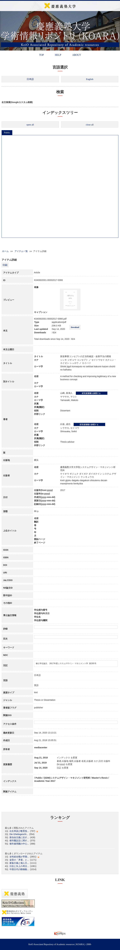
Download (75, 327)
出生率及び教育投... (19, 831)
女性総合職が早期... (19, 856)
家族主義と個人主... (19, 863)
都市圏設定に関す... (19, 840)
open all (30, 124)
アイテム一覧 (21, 251)
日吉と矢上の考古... (19, 866)
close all (90, 124)
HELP (58, 55)
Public (7, 132)
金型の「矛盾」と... (19, 860)
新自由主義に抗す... (19, 837)
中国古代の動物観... (19, 869)
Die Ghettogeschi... (18, 834)
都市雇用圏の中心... (19, 843)
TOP (41, 55)
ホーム (5, 251)
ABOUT (76, 55)
